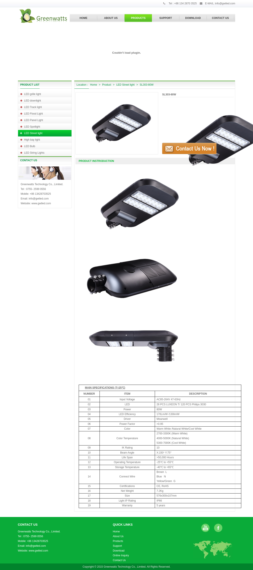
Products (118, 541)
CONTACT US (220, 18)
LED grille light (32, 94)
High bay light (32, 139)
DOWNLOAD (193, 18)
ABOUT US (111, 18)
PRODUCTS (138, 18)
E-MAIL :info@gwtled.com (220, 3)
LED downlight (32, 100)
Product (106, 84)
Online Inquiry (121, 555)
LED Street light (33, 133)
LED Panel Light (33, 120)
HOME (83, 18)
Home (93, 84)
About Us (118, 536)
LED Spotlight (32, 126)
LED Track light (33, 107)
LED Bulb (29, 146)
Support (117, 545)
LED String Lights (34, 152)
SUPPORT (165, 18)
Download (118, 550)
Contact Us (119, 560)
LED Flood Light (33, 113)
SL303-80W (146, 84)
